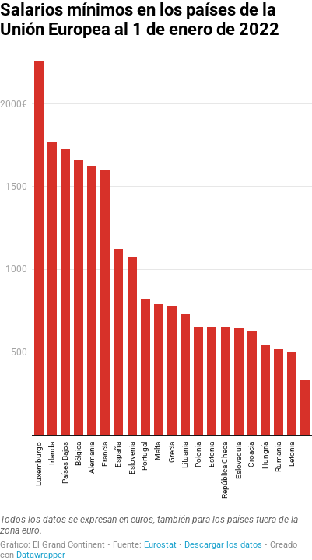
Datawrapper (40, 555)
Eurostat (160, 545)
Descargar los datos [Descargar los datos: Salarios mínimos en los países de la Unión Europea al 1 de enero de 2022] (223, 545)
